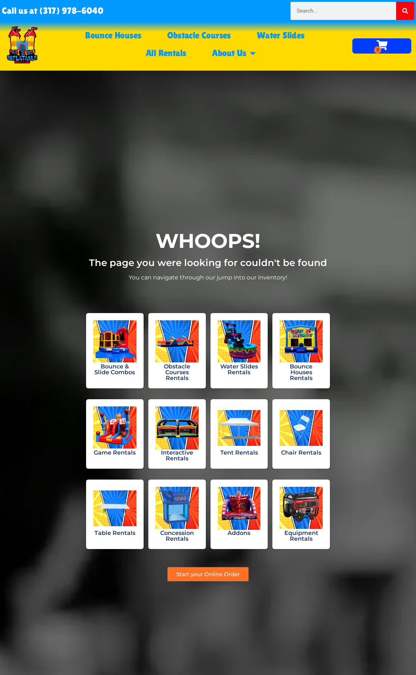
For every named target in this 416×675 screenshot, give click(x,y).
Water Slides (281, 35)
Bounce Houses (113, 35)
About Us (233, 53)
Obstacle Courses (198, 35)
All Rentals (166, 53)
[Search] (405, 11)
